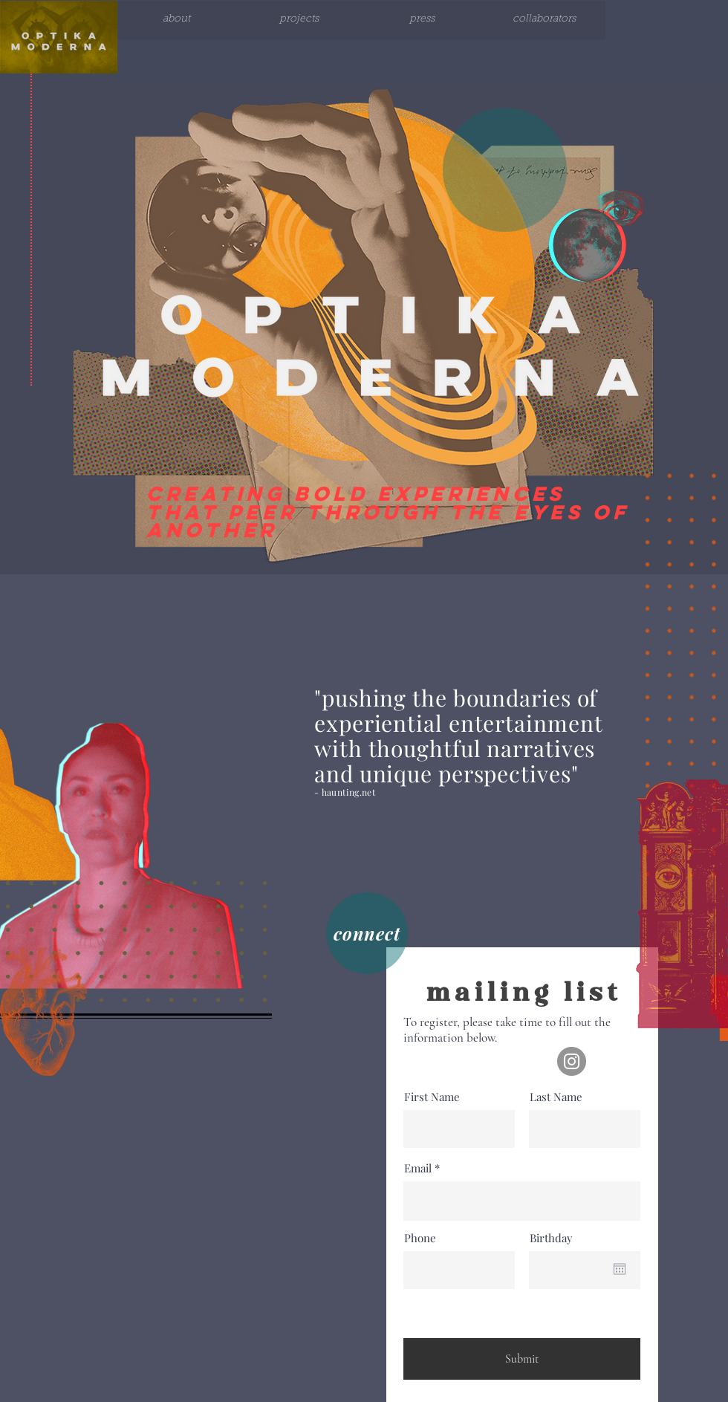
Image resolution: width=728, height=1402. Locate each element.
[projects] (299, 20)
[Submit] (521, 1359)
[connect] (367, 933)
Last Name (556, 1097)
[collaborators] (544, 20)
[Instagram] (571, 1061)
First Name (432, 1097)
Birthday (551, 1238)
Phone (420, 1238)
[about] (176, 20)
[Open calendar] (619, 1269)
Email (418, 1168)
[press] (421, 20)
